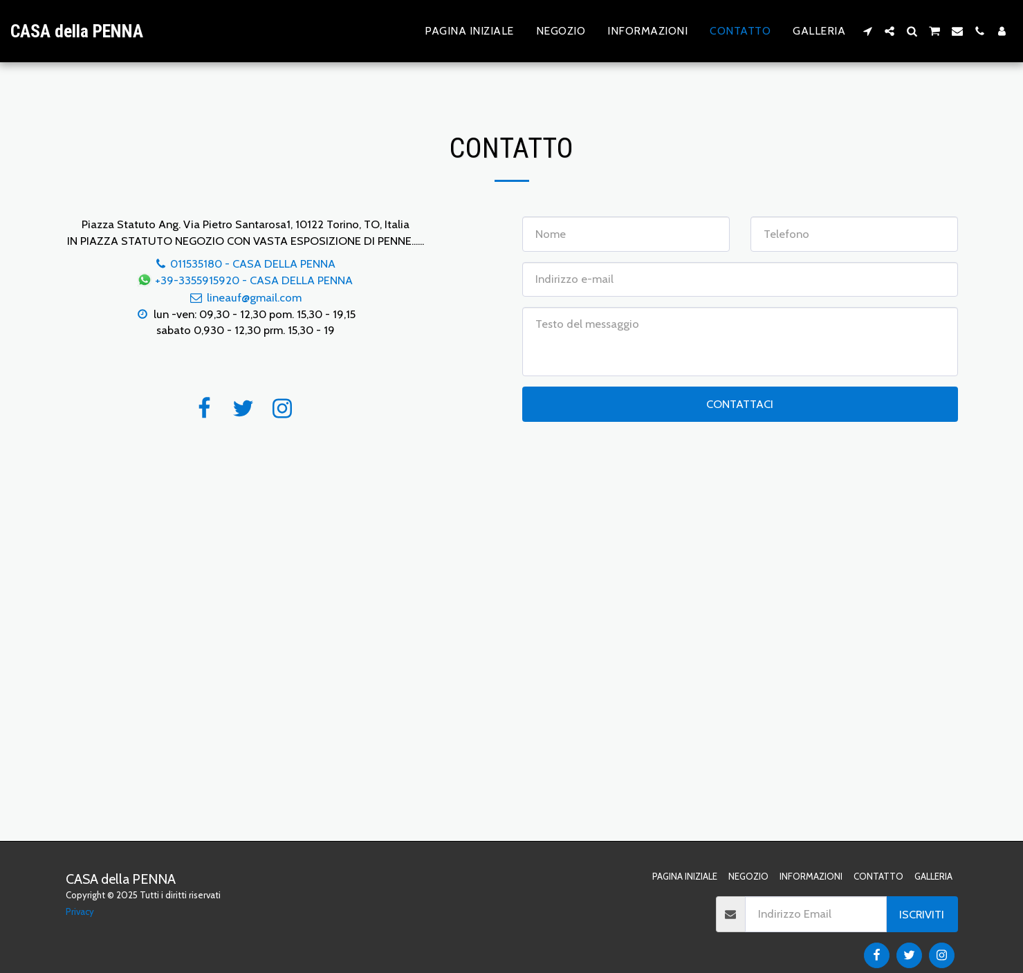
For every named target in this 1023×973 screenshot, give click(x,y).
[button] (867, 31)
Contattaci (739, 404)
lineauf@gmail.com (245, 297)
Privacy (80, 911)
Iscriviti (921, 914)
